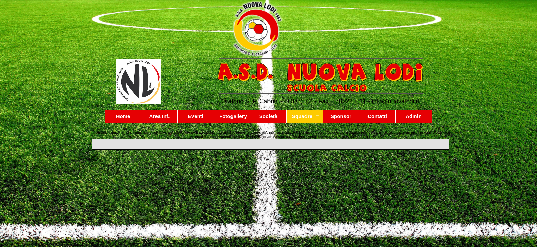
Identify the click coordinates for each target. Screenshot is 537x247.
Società (268, 116)
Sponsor (340, 116)
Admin (413, 116)
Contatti (377, 116)
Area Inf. (159, 116)
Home (123, 116)
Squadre (303, 116)
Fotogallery (233, 116)
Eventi (195, 116)
